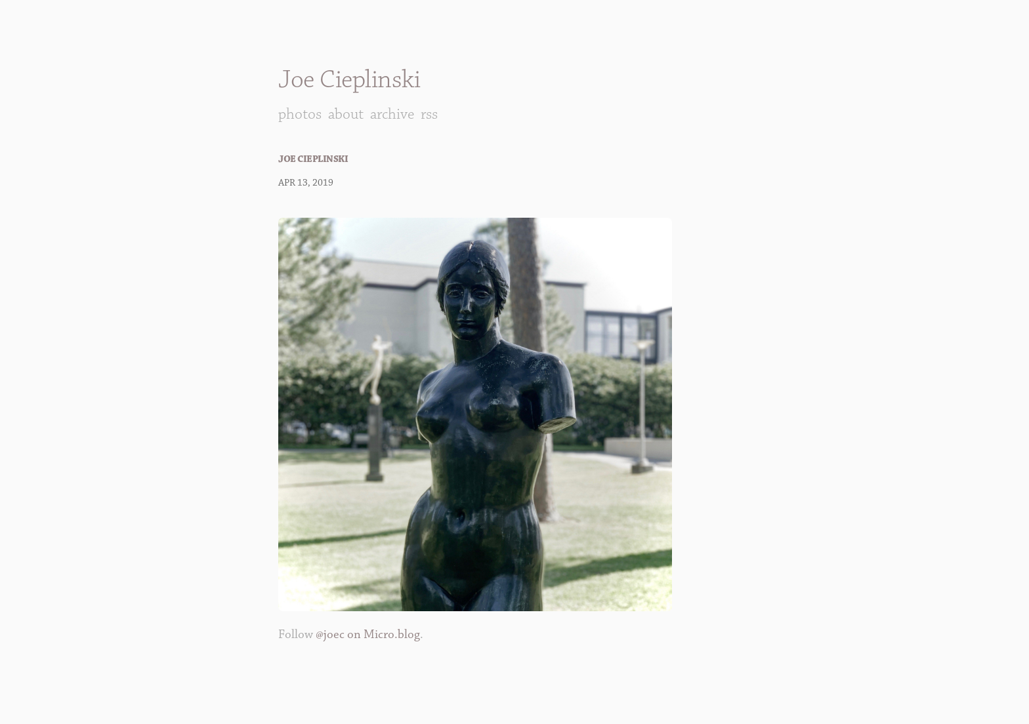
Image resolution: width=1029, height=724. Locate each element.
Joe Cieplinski (349, 80)
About (346, 114)
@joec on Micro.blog (368, 634)
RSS (429, 114)
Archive (392, 114)
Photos (300, 114)
